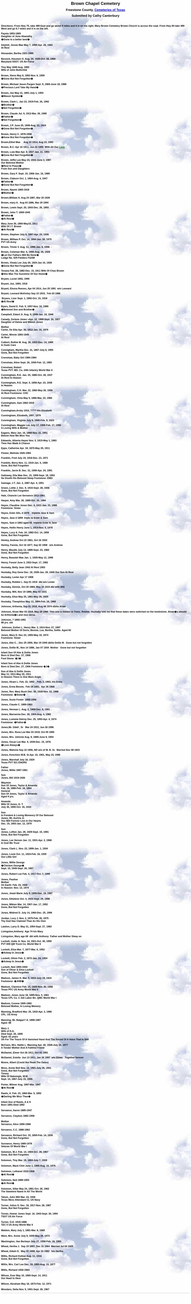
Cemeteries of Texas (109, 10)
